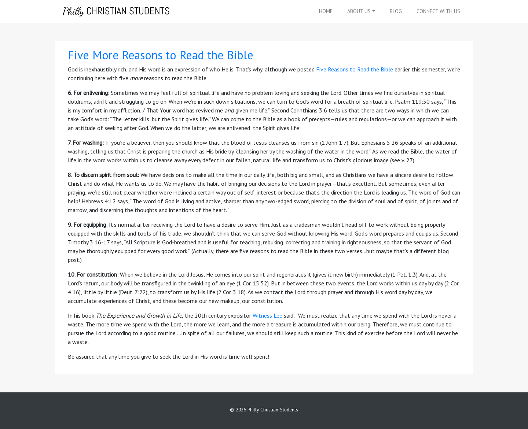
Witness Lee (267, 315)
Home (326, 11)
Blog (396, 11)
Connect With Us (438, 11)
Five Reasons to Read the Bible (354, 69)
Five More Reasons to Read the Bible (160, 55)
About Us (359, 11)
